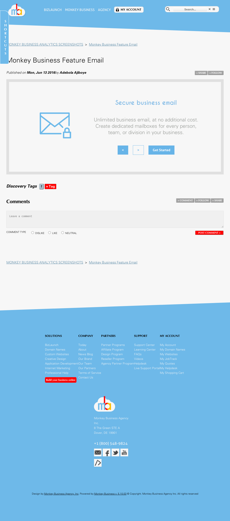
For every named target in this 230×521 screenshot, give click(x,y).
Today (82, 345)
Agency (104, 10)
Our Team (85, 363)
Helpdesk (140, 363)
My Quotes (167, 363)
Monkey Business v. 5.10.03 (110, 493)
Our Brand (85, 359)
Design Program (112, 354)
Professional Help (56, 373)
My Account (131, 9)
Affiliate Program (112, 349)
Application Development (61, 363)
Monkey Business (80, 10)
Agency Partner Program (117, 363)
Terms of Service (89, 373)
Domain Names (55, 349)
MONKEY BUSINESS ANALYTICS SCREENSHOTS (44, 44)
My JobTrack (168, 359)
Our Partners (87, 368)
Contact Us (85, 377)
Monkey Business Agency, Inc (61, 493)
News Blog (85, 354)
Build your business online (60, 379)
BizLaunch (53, 10)
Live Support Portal (147, 368)
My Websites (169, 354)
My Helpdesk (168, 368)
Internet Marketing (57, 368)
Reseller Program (112, 359)
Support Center (144, 345)
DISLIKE (39, 233)
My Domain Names (172, 349)
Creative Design (55, 359)
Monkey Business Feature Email (113, 44)
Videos (138, 359)
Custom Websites (57, 354)
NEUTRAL (71, 233)
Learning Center (145, 349)
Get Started (161, 150)
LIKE (54, 233)
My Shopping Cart (172, 373)
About (82, 349)
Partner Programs (113, 345)
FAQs (138, 354)
